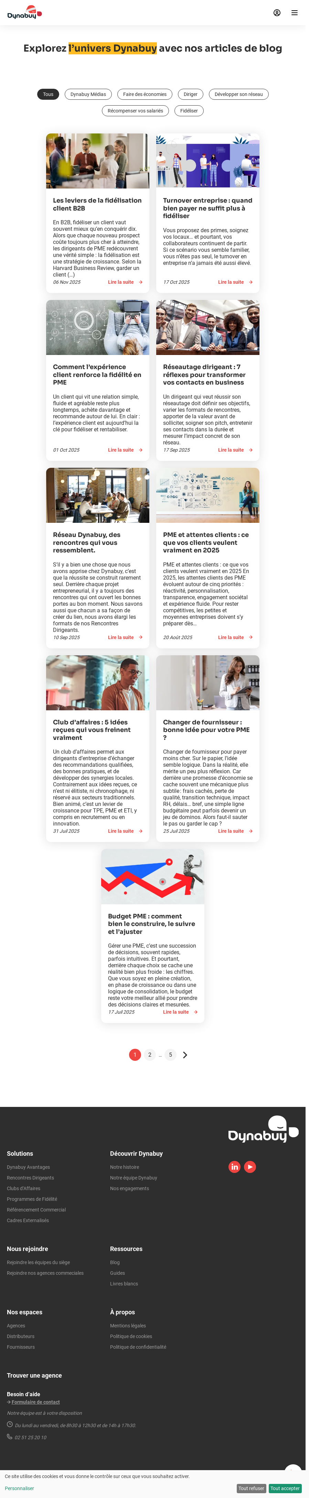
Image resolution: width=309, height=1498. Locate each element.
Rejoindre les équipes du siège (38, 1262)
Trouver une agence (34, 1375)
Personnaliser (19, 1488)
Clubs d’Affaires (23, 1188)
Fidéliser (189, 111)
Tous (48, 94)
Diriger (191, 94)
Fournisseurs (21, 1347)
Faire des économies (145, 94)
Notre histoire (124, 1167)
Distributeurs (20, 1336)
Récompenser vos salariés (135, 111)
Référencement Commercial (36, 1210)
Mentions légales (128, 1325)
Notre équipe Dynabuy (133, 1178)
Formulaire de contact (36, 1402)
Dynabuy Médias (88, 94)
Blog (115, 1262)
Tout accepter (285, 1488)
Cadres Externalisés (28, 1220)
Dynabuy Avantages (28, 1167)
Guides (117, 1273)
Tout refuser (251, 1488)
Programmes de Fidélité (32, 1199)
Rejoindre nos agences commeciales (45, 1273)
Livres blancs (124, 1283)
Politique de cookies (131, 1336)
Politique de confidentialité (138, 1347)
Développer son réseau (239, 94)
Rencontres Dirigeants (30, 1178)
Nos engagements (129, 1188)
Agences (16, 1325)
